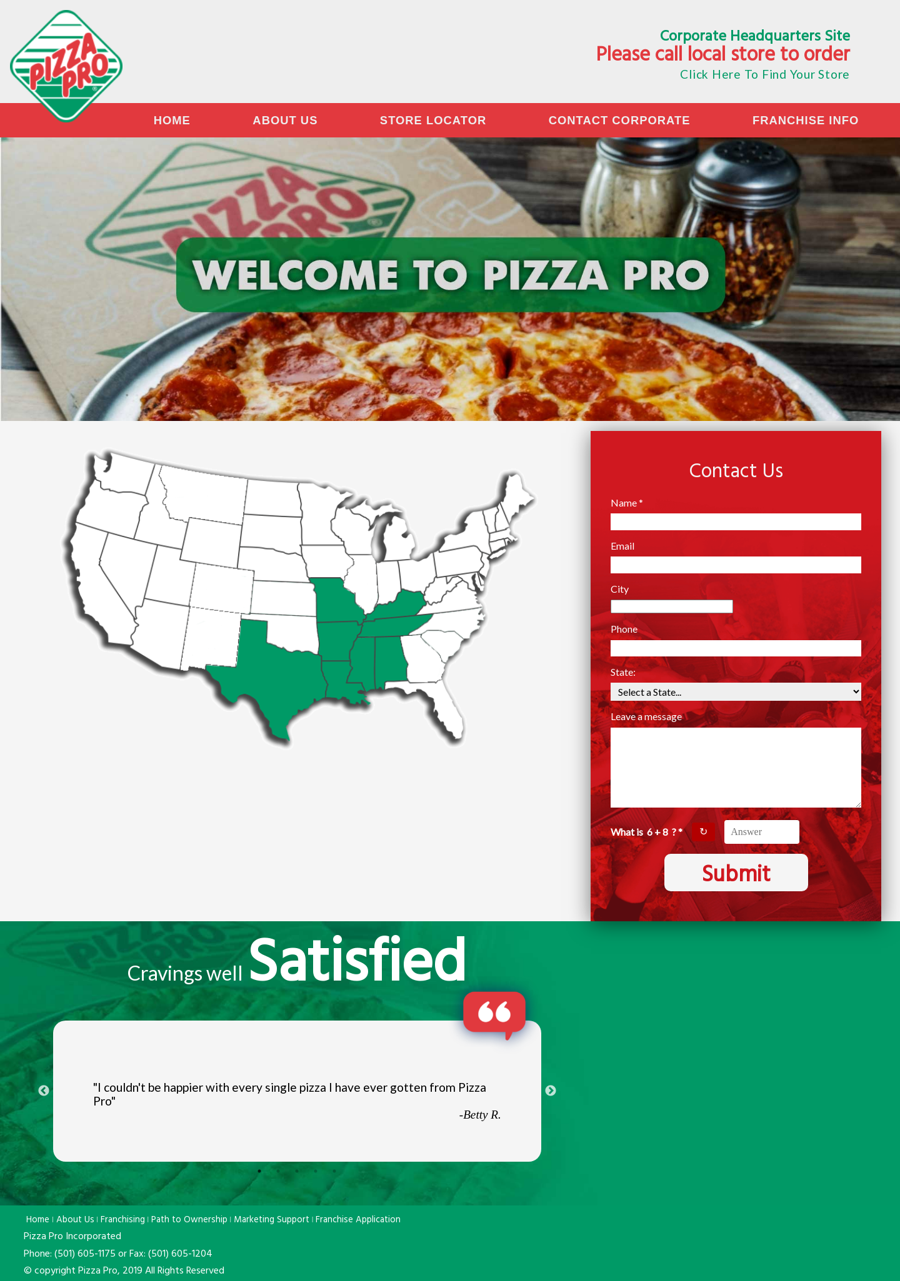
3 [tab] (297, 1171)
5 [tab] (334, 1171)
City (620, 589)
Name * (627, 502)
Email (622, 545)
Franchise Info (805, 120)
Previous (44, 1091)
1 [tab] (259, 1171)
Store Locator (433, 120)
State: (623, 672)
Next (550, 1091)
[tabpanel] (297, 1091)
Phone (624, 629)
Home (172, 120)
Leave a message (646, 716)
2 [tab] (278, 1171)
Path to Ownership (189, 1220)
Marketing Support (271, 1220)
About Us (285, 120)
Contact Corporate (620, 120)
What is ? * (646, 832)
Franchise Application (358, 1220)
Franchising (123, 1220)
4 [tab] (315, 1171)
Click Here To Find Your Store (765, 74)
